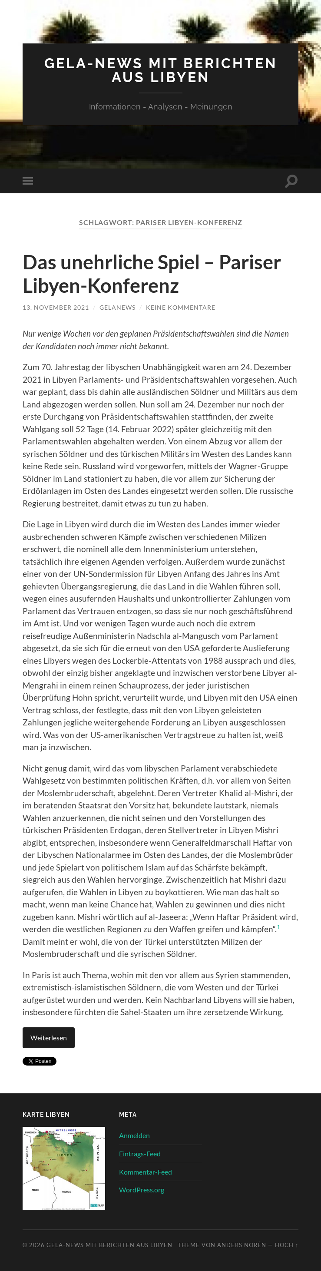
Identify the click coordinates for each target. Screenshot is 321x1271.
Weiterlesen (48, 1037)
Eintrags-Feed (140, 1153)
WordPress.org (141, 1189)
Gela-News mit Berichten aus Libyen (160, 70)
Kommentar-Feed (145, 1172)
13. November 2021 (56, 307)
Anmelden (134, 1135)
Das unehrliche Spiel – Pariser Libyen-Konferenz (152, 273)
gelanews (117, 307)
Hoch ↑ (286, 1244)
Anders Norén (241, 1244)
